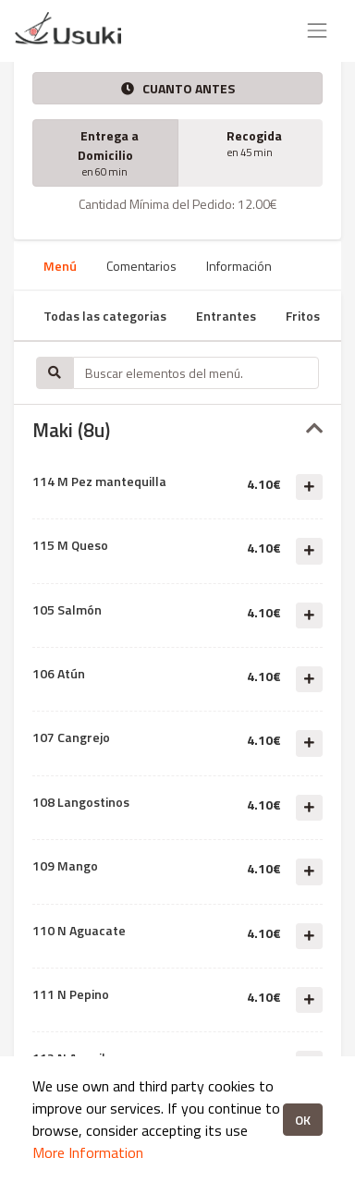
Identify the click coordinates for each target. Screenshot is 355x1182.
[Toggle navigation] (317, 30)
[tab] (177, 430)
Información (239, 265)
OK (303, 1119)
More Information (87, 1152)
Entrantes (226, 315)
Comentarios (141, 265)
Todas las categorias (104, 315)
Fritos (303, 315)
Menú (60, 265)
